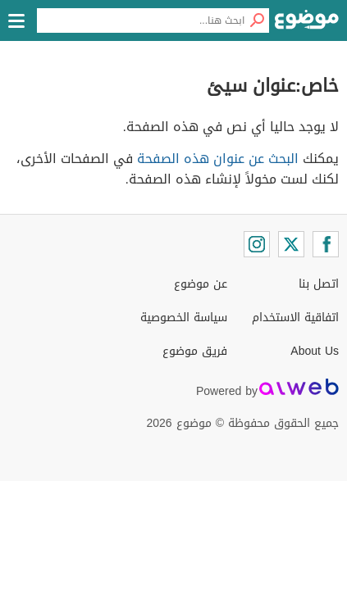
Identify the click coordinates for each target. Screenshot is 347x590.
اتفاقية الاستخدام (295, 317)
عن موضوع (200, 284)
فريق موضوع (194, 351)
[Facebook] (326, 244)
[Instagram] (257, 244)
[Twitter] (291, 244)
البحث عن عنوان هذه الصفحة (218, 158)
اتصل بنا (319, 284)
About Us (314, 351)
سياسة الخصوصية (183, 317)
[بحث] (256, 20)
